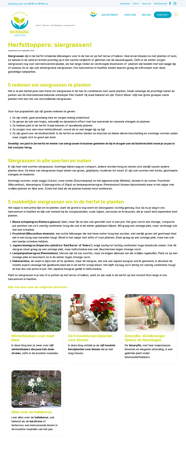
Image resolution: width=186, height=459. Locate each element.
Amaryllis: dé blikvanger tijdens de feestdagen (145, 338)
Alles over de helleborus (31, 412)
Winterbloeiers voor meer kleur (33, 338)
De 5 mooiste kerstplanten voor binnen (90, 338)
